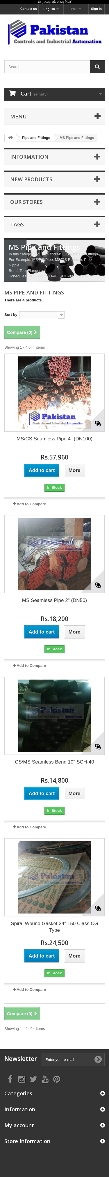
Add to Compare (31, 504)
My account (19, 1125)
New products (31, 179)
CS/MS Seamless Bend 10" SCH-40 (54, 762)
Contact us (28, 8)
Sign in (96, 8)
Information (29, 156)
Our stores (26, 201)
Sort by (10, 314)
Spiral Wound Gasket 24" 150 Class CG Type (54, 927)
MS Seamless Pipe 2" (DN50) (54, 600)
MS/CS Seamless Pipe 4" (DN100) (54, 439)
